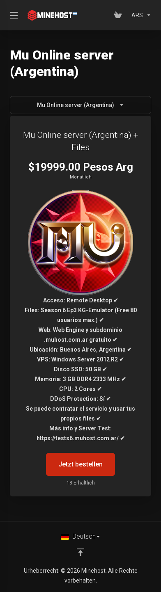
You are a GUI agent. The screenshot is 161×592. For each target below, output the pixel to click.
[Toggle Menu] (12, 15)
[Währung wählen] (139, 15)
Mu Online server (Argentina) (80, 105)
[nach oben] (80, 552)
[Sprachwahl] (80, 536)
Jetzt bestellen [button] (80, 464)
